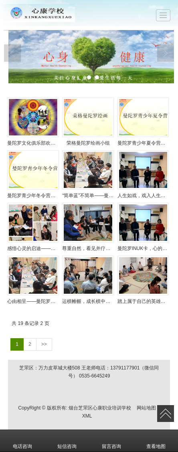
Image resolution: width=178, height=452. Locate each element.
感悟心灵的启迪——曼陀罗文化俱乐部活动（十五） (33, 248)
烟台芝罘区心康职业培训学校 (100, 408)
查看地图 (156, 440)
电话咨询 (22, 440)
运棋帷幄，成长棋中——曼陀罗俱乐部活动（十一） (88, 301)
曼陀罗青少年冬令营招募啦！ (33, 195)
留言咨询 (111, 440)
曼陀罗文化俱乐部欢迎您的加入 (33, 143)
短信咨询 (67, 440)
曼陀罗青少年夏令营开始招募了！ (143, 143)
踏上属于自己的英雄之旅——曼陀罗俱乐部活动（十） (143, 301)
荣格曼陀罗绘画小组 (88, 143)
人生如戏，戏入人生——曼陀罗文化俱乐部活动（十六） (143, 195)
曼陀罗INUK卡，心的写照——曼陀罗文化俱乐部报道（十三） (143, 248)
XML (87, 416)
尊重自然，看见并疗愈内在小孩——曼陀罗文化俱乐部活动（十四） (88, 248)
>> (44, 344)
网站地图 (146, 408)
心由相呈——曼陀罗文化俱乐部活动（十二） (33, 301)
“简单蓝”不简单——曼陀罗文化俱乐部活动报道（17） (88, 195)
